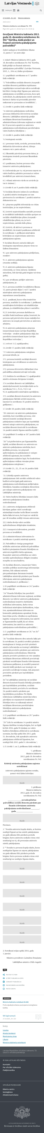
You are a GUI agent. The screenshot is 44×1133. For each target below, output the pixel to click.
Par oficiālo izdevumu (12, 1067)
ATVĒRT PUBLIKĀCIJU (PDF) (14, 978)
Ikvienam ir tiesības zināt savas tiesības (22, 1126)
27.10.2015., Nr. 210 (9, 18)
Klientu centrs (8, 1089)
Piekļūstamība (9, 1070)
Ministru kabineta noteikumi (14, 1042)
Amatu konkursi (9, 1033)
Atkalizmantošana (10, 1095)
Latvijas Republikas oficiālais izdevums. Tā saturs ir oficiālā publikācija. (19, 1051)
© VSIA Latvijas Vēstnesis (14, 1060)
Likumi (5, 1039)
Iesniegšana (8, 1092)
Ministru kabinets (24, 18)
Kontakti (6, 1064)
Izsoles (6, 1030)
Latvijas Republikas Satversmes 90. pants (22, 1123)
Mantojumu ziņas (10, 1036)
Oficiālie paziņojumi (12, 1085)
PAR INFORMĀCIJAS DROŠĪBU (15, 985)
